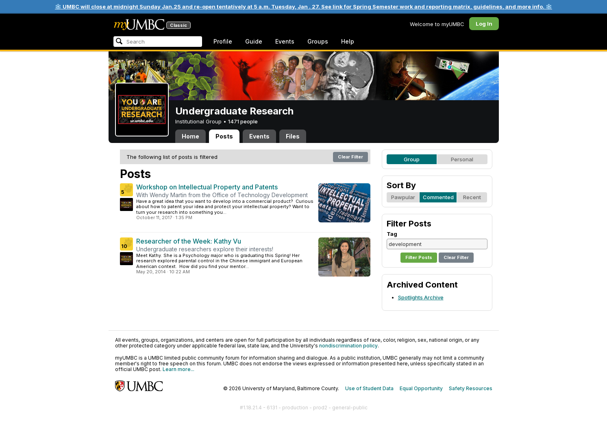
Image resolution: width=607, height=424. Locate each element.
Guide (253, 41)
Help (347, 41)
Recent (472, 197)
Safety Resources (470, 388)
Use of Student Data (369, 388)
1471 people (243, 121)
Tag (392, 234)
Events (284, 41)
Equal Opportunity (421, 388)
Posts (224, 136)
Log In (484, 23)
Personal (462, 159)
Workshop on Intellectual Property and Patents (207, 187)
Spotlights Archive (421, 297)
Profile (222, 41)
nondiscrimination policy (348, 346)
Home (190, 136)
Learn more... (178, 369)
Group (412, 159)
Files (293, 136)
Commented (438, 197)
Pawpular (403, 197)
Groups (317, 41)
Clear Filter (350, 157)
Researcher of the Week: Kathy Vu (188, 241)
